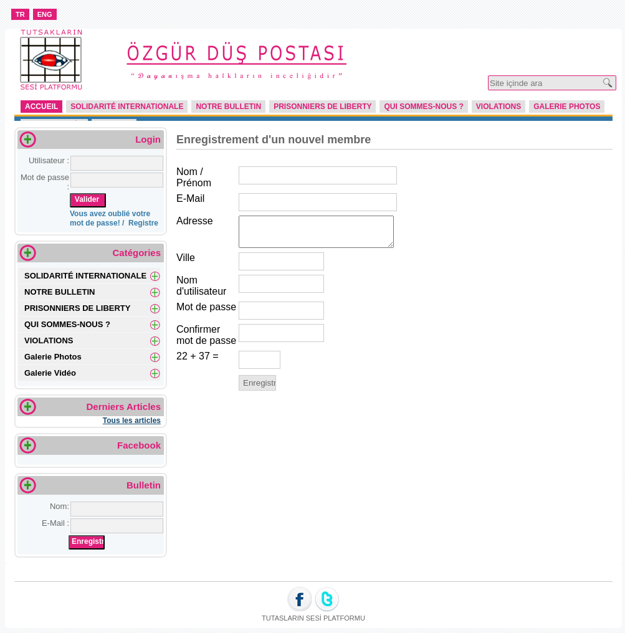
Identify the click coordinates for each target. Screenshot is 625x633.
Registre (143, 223)
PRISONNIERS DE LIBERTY (322, 106)
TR (20, 14)
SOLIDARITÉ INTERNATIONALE (126, 106)
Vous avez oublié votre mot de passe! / (110, 218)
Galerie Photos (566, 106)
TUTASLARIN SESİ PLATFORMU (313, 618)
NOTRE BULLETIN (228, 106)
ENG (44, 14)
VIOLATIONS (498, 106)
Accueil (41, 106)
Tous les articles (132, 420)
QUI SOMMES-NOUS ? (423, 106)
